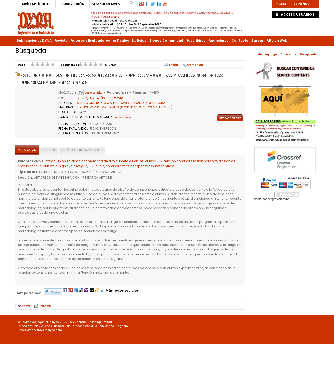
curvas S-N (154, 161)
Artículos (121, 40)
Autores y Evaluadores (90, 40)
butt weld (50, 166)
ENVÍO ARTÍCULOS (35, 4)
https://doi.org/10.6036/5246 (100, 98)
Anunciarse (219, 40)
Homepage (267, 54)
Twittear (54, 292)
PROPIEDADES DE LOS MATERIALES (145, 107)
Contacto (240, 40)
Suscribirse (196, 40)
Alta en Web (277, 40)
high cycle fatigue (73, 166)
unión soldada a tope (74, 161)
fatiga (51, 161)
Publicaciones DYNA (34, 40)
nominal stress (117, 166)
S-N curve (96, 166)
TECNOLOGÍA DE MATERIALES (98, 107)
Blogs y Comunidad (166, 40)
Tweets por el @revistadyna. (271, 199)
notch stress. (165, 166)
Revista (61, 40)
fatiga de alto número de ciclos (118, 161)
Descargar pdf (230, 118)
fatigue (36, 166)
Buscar (257, 40)
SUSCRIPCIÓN (73, 4)
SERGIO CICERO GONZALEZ (96, 103)
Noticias (139, 40)
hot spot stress (142, 166)
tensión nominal (177, 161)
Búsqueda (308, 54)
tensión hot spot (204, 161)
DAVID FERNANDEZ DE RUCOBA (142, 103)
